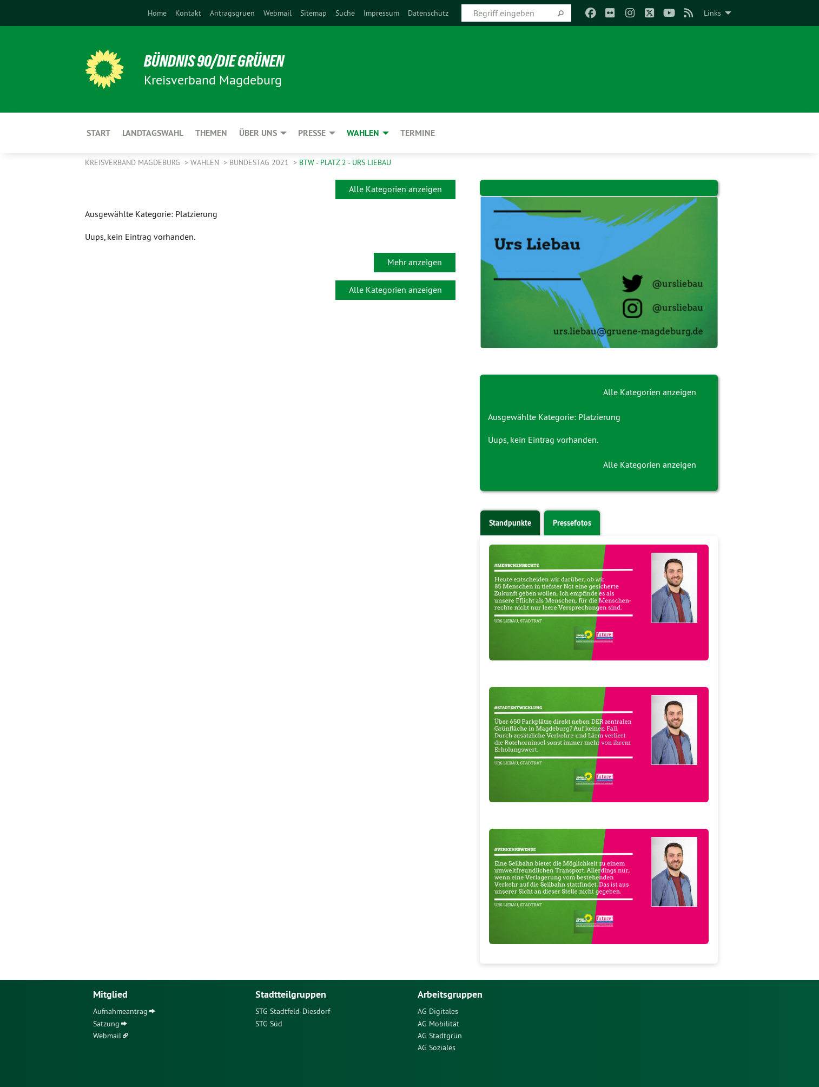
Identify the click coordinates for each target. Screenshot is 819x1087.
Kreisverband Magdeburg (133, 162)
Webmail (277, 13)
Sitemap (313, 13)
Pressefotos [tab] (572, 523)
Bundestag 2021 (260, 162)
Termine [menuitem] (417, 133)
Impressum (381, 13)
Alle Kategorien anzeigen (395, 189)
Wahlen (205, 162)
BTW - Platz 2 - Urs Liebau (345, 162)
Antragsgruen (232, 13)
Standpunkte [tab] (510, 523)
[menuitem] (157, 13)
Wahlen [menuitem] (363, 133)
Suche (345, 13)
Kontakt (188, 13)
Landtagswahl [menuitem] (152, 133)
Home (157, 13)
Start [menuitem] (98, 133)
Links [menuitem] (712, 13)
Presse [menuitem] (312, 133)
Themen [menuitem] (211, 133)
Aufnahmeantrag (120, 1011)
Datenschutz (428, 13)
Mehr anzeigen (414, 262)
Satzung (106, 1024)
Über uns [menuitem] (258, 133)
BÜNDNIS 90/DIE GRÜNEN (218, 60)
